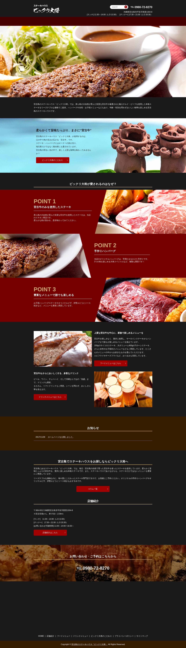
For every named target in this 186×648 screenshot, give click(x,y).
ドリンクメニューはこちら (50, 397)
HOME (55, 21)
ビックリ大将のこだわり (123, 21)
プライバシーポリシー (124, 636)
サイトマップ (142, 636)
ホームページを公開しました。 (61, 437)
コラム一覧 (93, 489)
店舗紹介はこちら (50, 532)
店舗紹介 (50, 636)
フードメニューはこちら (110, 363)
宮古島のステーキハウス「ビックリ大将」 (89, 644)
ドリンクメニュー (100, 21)
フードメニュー (81, 21)
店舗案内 (66, 21)
